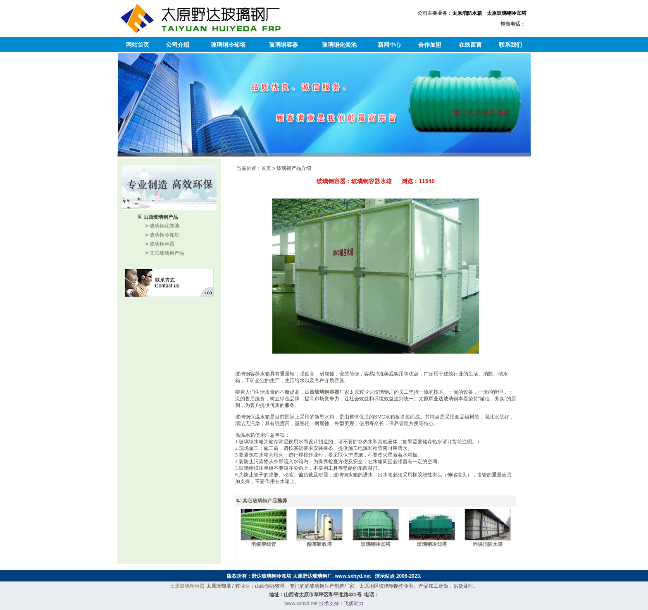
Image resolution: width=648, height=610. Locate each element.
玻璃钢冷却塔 (228, 44)
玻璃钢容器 (283, 44)
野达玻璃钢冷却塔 (271, 576)
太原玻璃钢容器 (187, 586)
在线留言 (470, 44)
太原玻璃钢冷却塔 (506, 13)
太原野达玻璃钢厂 (312, 576)
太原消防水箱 (467, 13)
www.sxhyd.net (353, 576)
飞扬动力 (354, 603)
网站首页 (137, 44)
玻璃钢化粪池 (339, 44)
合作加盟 (429, 44)
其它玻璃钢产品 (167, 253)
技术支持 (329, 603)
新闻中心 (389, 44)
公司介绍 (177, 44)
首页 (266, 168)
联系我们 (510, 44)
